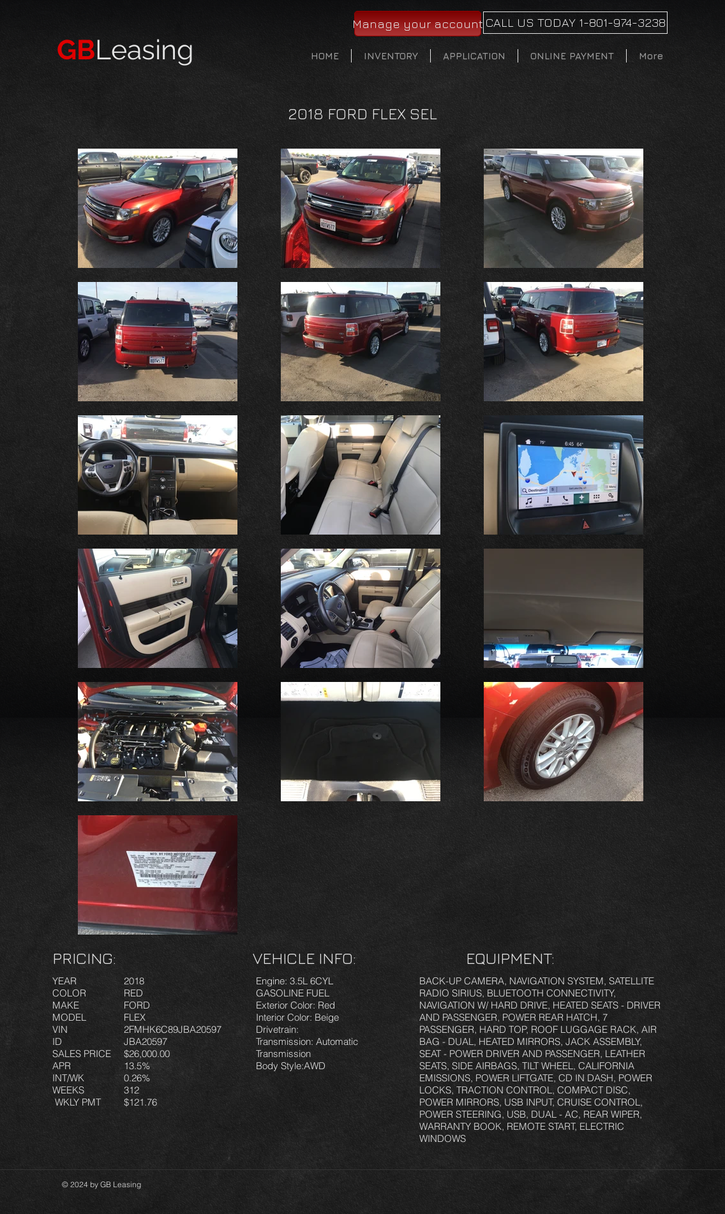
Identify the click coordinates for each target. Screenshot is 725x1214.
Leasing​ (125, 50)
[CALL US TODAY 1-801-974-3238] (575, 22)
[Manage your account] (417, 23)
